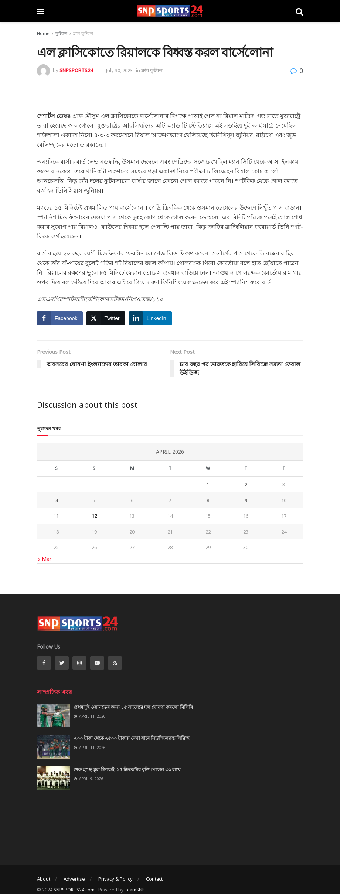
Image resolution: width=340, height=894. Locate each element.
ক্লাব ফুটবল (83, 33)
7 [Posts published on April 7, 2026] (170, 500)
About (43, 879)
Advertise (74, 879)
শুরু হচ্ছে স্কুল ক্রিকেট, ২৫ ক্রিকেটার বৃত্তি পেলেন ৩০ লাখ (127, 769)
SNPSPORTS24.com (74, 890)
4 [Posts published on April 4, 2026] (56, 500)
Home (43, 33)
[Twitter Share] (105, 318)
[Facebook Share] (60, 318)
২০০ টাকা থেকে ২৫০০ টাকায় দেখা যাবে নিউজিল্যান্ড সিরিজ (132, 738)
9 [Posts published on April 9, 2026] (246, 500)
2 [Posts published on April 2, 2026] (246, 484)
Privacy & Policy (115, 879)
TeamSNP (134, 890)
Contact (154, 879)
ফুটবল (61, 33)
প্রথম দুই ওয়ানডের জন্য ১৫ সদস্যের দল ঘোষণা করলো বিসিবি (133, 707)
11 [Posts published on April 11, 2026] (56, 515)
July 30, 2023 (119, 70)
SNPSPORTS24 (76, 70)
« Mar (44, 558)
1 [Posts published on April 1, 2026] (208, 484)
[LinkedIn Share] (150, 318)
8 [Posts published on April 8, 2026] (208, 500)
